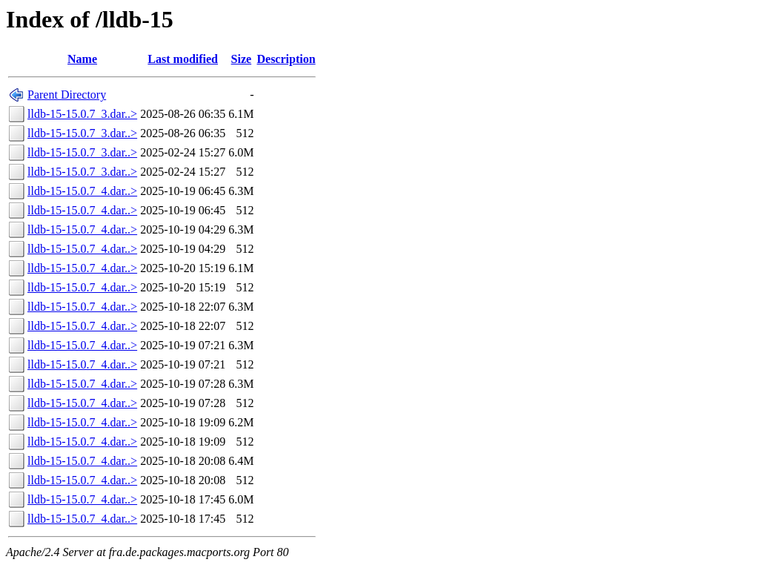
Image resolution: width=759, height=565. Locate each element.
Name (82, 59)
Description (285, 59)
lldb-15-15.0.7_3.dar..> (82, 114)
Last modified (183, 59)
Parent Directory (66, 94)
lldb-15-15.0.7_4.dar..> (82, 191)
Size (241, 59)
